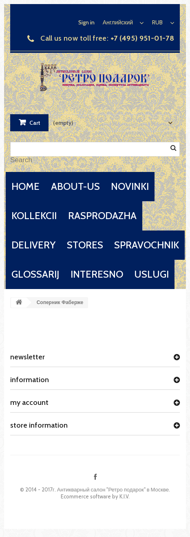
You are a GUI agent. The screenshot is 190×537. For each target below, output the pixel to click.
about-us (75, 186)
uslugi (151, 274)
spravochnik (146, 245)
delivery (33, 245)
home (25, 186)
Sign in (86, 22)
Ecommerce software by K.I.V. (95, 496)
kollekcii (34, 216)
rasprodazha (102, 216)
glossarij (35, 274)
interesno (97, 274)
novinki (130, 186)
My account (29, 402)
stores (85, 245)
